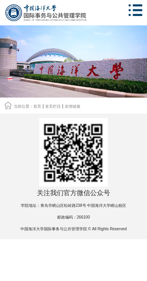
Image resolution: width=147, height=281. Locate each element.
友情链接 (72, 106)
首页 (37, 106)
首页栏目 (53, 106)
